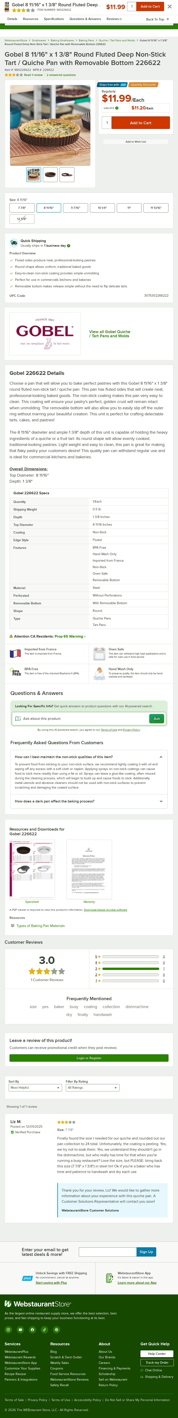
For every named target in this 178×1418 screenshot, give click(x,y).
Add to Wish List (136, 141)
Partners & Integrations (21, 1379)
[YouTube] (20, 1329)
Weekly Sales (59, 1363)
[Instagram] (8, 1329)
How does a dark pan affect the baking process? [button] (54, 801)
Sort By (14, 1081)
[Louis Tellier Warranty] (89, 871)
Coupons (56, 1368)
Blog (53, 1351)
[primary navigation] (14, 8)
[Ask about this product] (89, 718)
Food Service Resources (68, 1374)
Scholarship (107, 1374)
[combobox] (89, 21)
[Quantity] (107, 122)
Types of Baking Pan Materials (54, 926)
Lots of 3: (111, 108)
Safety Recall (59, 1385)
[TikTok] (44, 1329)
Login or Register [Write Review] (89, 1058)
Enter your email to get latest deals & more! (45, 1252)
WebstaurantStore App (21, 1363)
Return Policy (108, 1385)
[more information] (68, 246)
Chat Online (151, 1370)
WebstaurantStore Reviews (69, 1379)
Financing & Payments (114, 1368)
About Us (105, 1351)
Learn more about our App (137, 1282)
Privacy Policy (131, 729)
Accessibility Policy (87, 1400)
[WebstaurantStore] (63, 1303)
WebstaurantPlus (17, 1351)
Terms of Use (109, 729)
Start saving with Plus (51, 1282)
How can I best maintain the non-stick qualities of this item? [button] (64, 757)
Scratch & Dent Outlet (66, 1357)
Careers (104, 1363)
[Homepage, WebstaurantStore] (89, 8)
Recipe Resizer (15, 1374)
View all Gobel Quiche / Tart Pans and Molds (109, 333)
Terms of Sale (14, 1400)
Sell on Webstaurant (113, 1379)
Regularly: (109, 91)
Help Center (157, 1354)
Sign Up (146, 1252)
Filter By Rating (77, 1081)
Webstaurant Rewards (20, 1357)
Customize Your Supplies (22, 1368)
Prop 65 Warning (69, 636)
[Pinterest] (56, 1329)
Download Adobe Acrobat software (105, 909)
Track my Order (157, 1362)
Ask (157, 719)
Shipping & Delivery (156, 1377)
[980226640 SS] (32, 871)
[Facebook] (32, 1329)
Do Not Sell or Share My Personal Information (137, 1400)
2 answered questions (61, 75)
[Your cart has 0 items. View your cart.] (166, 8)
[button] (33, 174)
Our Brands (107, 1357)
